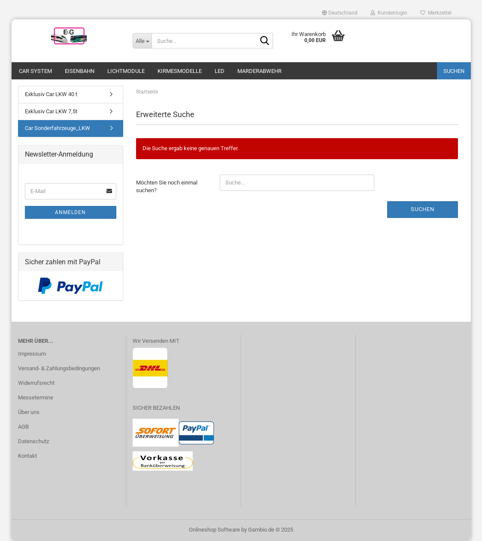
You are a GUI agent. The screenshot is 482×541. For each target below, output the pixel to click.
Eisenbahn (79, 71)
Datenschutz (33, 441)
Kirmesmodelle (180, 71)
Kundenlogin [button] (388, 13)
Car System (35, 71)
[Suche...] (142, 40)
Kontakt (27, 456)
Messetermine (35, 397)
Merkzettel (436, 13)
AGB (23, 426)
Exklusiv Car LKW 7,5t (51, 111)
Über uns (28, 412)
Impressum (32, 354)
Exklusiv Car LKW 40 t (51, 94)
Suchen (453, 71)
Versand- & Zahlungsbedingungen (59, 368)
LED (219, 71)
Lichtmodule (126, 71)
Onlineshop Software (214, 529)
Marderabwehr (259, 71)
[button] (339, 12)
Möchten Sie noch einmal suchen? (166, 186)
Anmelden (70, 212)
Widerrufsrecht (36, 383)
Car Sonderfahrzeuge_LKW (57, 128)
